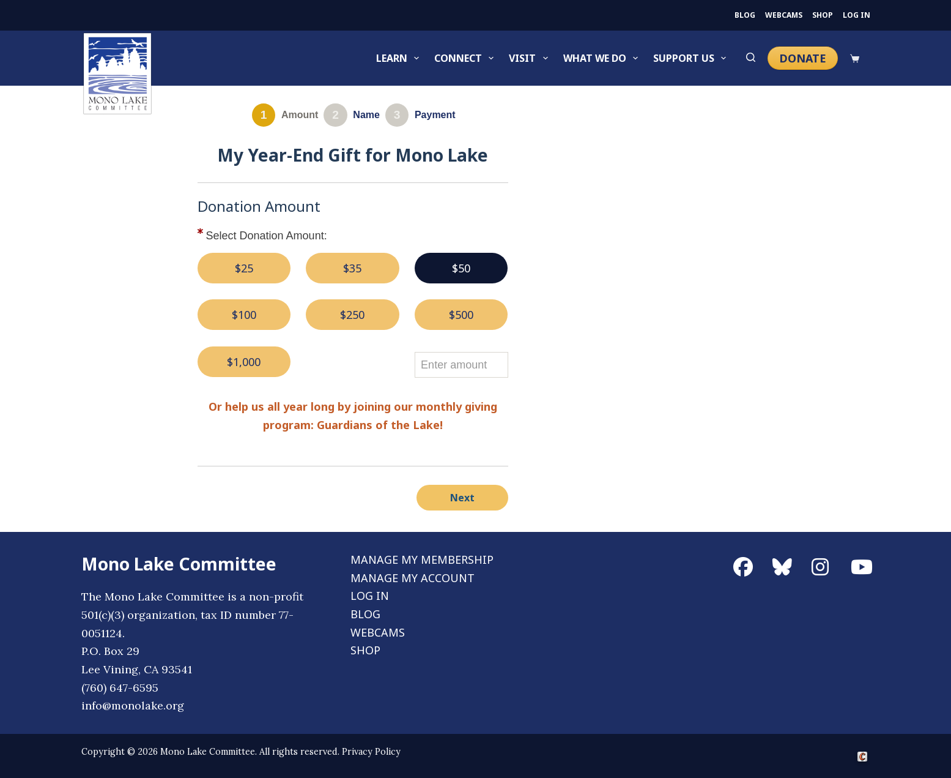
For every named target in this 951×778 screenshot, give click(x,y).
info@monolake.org (132, 705)
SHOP (822, 15)
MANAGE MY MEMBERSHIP (422, 559)
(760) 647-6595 (119, 688)
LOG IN (856, 15)
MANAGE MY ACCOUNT (412, 577)
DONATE (802, 58)
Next (462, 497)
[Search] (750, 58)
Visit (530, 58)
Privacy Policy (371, 751)
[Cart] (854, 58)
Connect (466, 58)
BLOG (745, 15)
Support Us (692, 58)
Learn (400, 58)
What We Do (603, 58)
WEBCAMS (783, 15)
